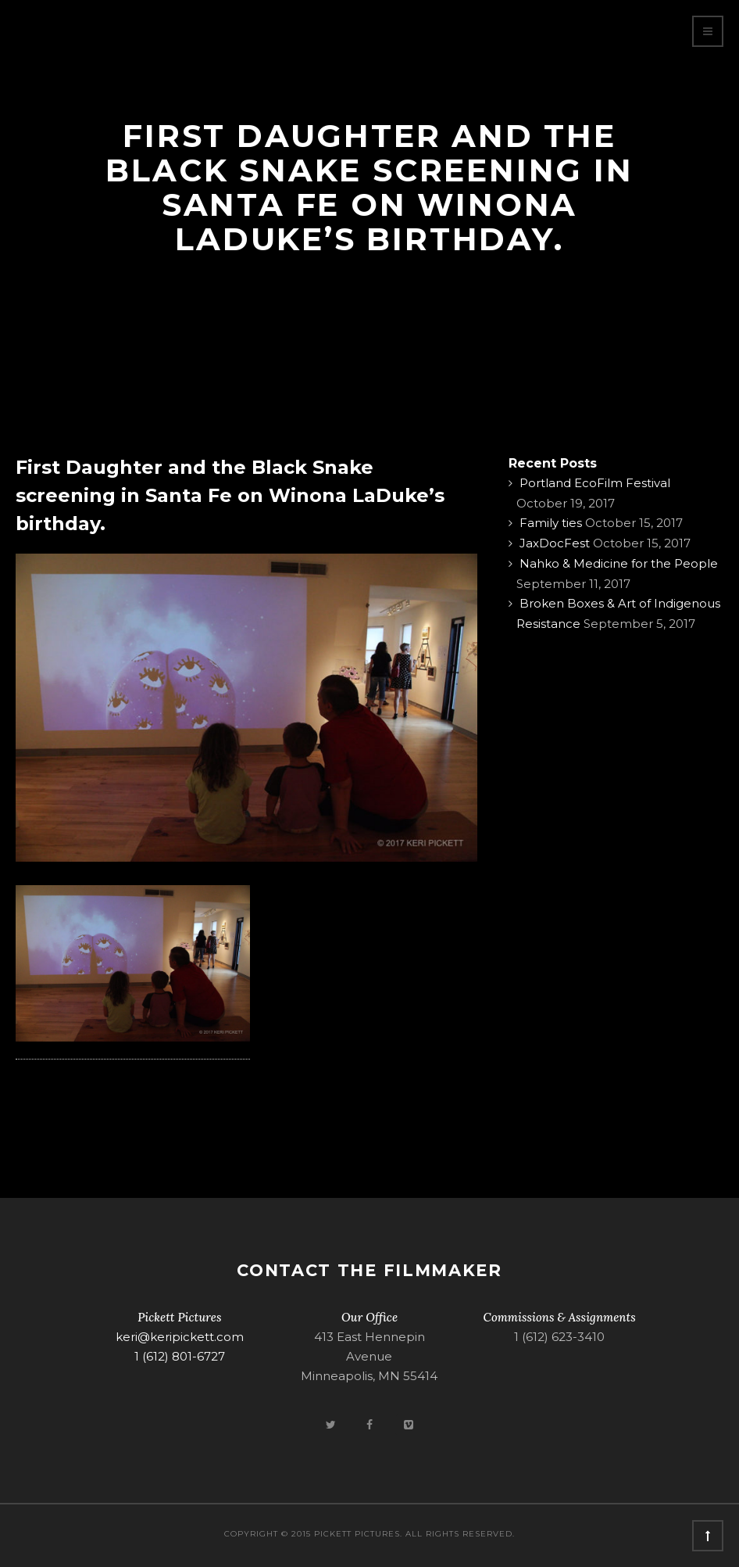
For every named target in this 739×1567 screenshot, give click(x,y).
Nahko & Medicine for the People (618, 563)
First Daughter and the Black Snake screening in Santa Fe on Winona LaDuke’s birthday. (230, 495)
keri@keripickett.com (180, 1336)
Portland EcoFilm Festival (594, 482)
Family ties (550, 522)
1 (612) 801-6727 (179, 1356)
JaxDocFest (554, 543)
